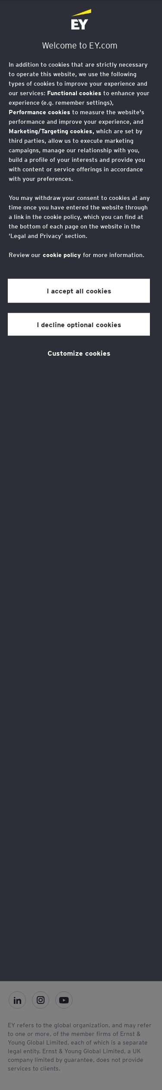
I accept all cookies (79, 291)
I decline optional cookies (79, 324)
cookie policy (62, 255)
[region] (81, 490)
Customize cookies (79, 352)
